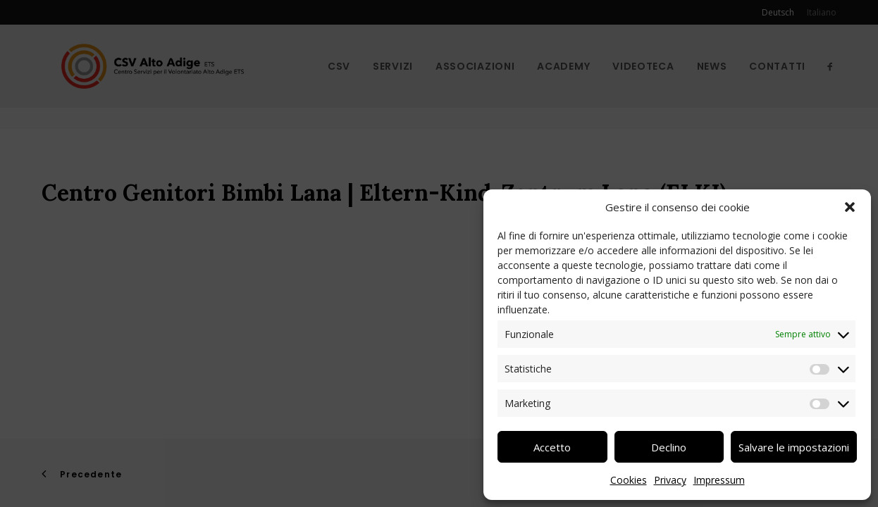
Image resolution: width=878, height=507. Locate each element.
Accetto (552, 447)
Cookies (628, 480)
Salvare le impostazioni (793, 447)
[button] (850, 207)
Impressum (719, 480)
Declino (668, 447)
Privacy (670, 480)
